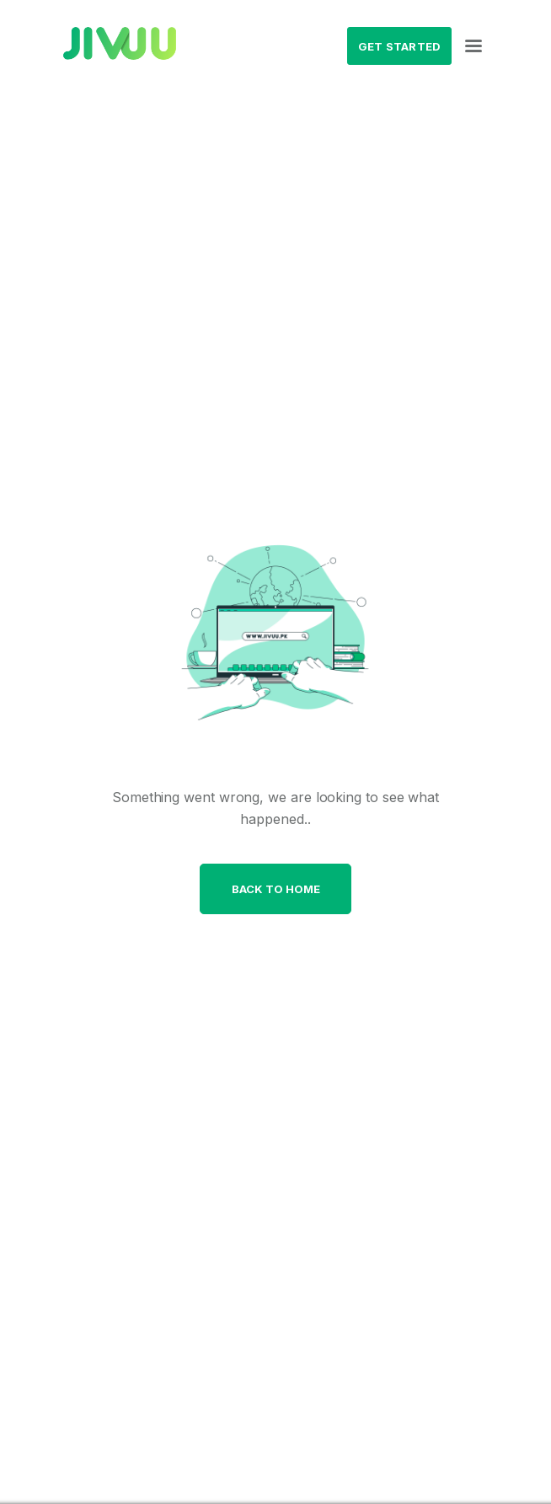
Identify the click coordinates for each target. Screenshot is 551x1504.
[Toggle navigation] (473, 46)
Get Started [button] (399, 46)
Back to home (276, 889)
